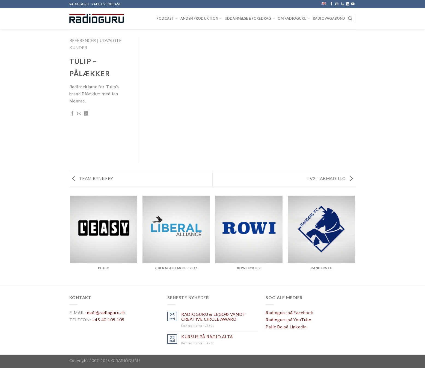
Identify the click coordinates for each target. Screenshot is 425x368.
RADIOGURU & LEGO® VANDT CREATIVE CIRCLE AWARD (213, 317)
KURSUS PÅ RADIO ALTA (207, 336)
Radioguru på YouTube (288, 319)
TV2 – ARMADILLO (330, 178)
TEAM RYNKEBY (93, 178)
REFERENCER (82, 40)
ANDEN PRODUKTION (201, 18)
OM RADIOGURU (294, 18)
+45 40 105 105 (108, 319)
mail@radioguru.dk (106, 312)
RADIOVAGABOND (329, 18)
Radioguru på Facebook (289, 312)
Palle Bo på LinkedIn (286, 326)
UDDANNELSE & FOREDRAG (250, 18)
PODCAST (167, 18)
